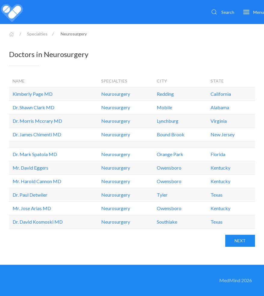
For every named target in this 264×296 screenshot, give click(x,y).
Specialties (37, 33)
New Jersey (223, 134)
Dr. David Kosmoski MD (38, 222)
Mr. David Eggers (30, 168)
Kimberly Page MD (33, 94)
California (221, 94)
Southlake (167, 222)
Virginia (219, 121)
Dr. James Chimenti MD (37, 134)
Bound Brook (170, 134)
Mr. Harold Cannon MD (37, 181)
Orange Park (170, 154)
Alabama (220, 107)
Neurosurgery (115, 94)
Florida (218, 154)
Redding (165, 94)
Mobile (164, 107)
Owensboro (169, 168)
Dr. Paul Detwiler (30, 195)
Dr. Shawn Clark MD (33, 107)
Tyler (162, 195)
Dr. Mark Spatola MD (35, 154)
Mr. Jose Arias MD (32, 208)
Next (240, 240)
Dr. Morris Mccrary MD (37, 121)
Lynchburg (167, 121)
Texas (217, 195)
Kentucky (220, 168)
